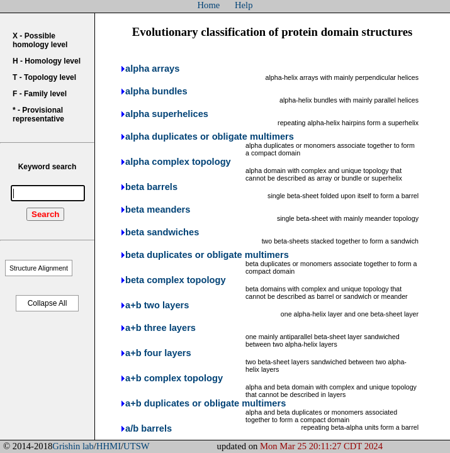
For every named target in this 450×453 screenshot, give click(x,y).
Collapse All (47, 303)
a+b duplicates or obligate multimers (205, 403)
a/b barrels (148, 428)
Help (244, 5)
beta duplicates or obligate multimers (207, 255)
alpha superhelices (166, 114)
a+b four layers (158, 353)
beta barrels (151, 187)
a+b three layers (160, 328)
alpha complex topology (178, 162)
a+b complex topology (174, 378)
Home (209, 5)
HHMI (108, 446)
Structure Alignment (38, 268)
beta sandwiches (162, 232)
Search (45, 214)
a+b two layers (157, 305)
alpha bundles (156, 91)
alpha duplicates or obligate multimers (209, 136)
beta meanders (157, 209)
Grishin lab (73, 446)
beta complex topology (175, 280)
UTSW (136, 446)
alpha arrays (152, 69)
